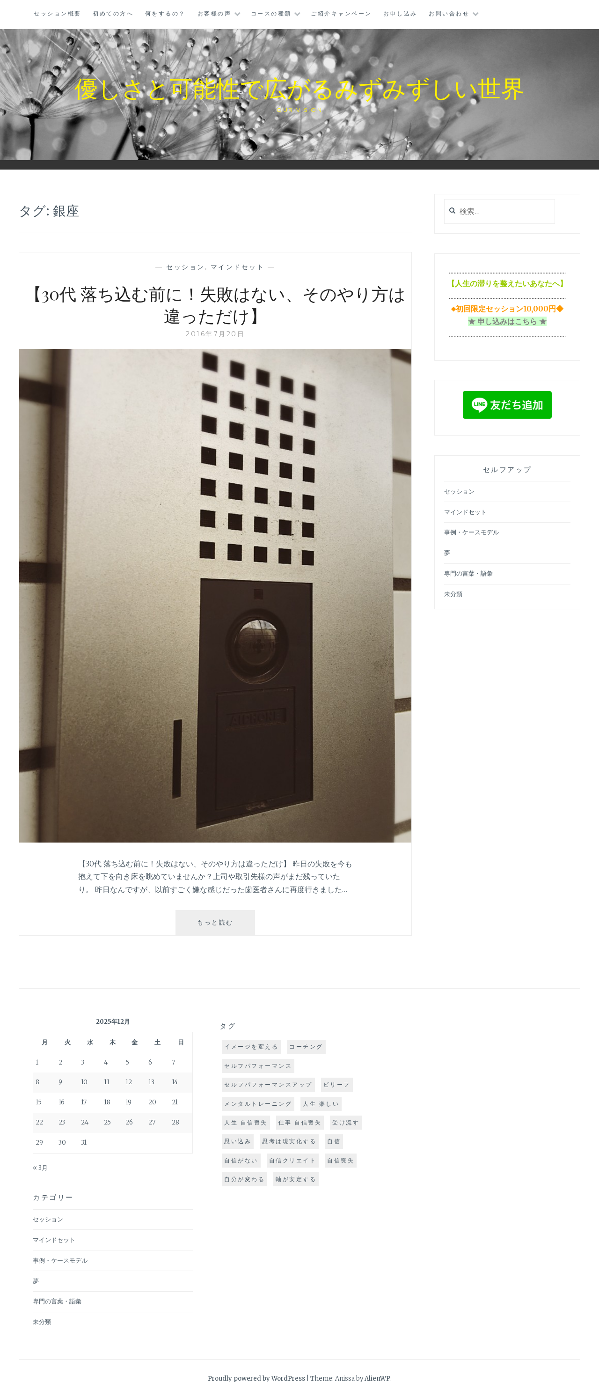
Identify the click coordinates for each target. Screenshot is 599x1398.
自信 (334, 1141)
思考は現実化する (289, 1141)
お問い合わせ (449, 13)
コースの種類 (271, 13)
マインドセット (238, 267)
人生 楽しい (321, 1103)
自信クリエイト (293, 1160)
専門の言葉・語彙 (468, 573)
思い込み (237, 1141)
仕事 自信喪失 (300, 1122)
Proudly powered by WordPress (256, 1379)
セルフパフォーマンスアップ (268, 1084)
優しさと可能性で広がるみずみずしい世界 (299, 87)
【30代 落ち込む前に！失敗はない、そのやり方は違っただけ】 (215, 304)
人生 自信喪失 (246, 1122)
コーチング (306, 1046)
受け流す (345, 1122)
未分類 (453, 594)
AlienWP (377, 1379)
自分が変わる (244, 1179)
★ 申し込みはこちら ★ (507, 321)
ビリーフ (337, 1084)
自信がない (241, 1160)
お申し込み (400, 13)
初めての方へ (113, 13)
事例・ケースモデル (471, 532)
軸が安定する (296, 1179)
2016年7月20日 (215, 334)
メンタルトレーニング (258, 1103)
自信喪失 (340, 1160)
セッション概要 (57, 13)
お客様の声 (214, 13)
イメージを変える (251, 1046)
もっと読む (223, 926)
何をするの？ (165, 13)
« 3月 (40, 1168)
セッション (185, 267)
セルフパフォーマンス (258, 1065)
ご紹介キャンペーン (341, 13)
